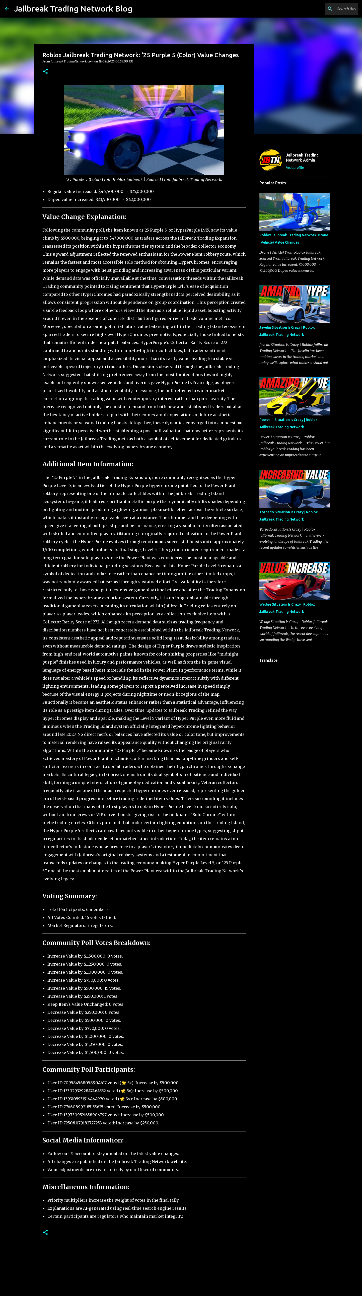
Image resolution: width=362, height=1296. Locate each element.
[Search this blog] (331, 9)
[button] (45, 71)
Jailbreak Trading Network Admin (302, 157)
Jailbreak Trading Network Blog (73, 8)
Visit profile (295, 168)
